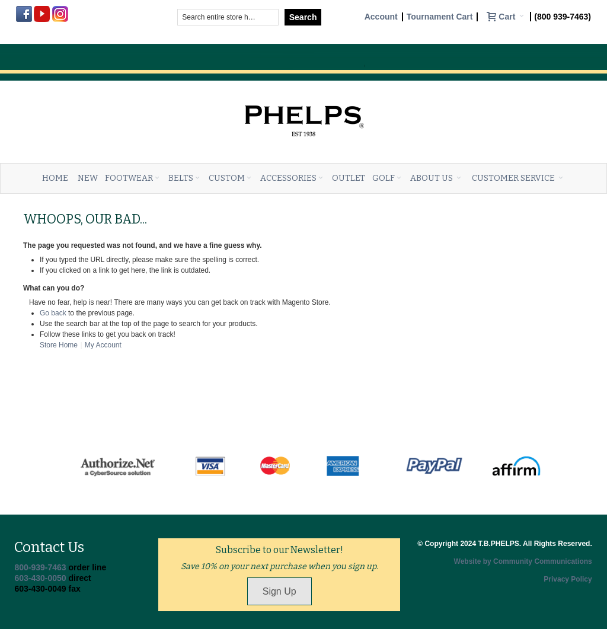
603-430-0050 (40, 578)
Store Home (59, 345)
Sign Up (279, 591)
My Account (103, 345)
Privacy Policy (568, 579)
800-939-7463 (40, 567)
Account (381, 16)
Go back (53, 313)
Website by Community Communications (523, 561)
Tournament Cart (440, 16)
